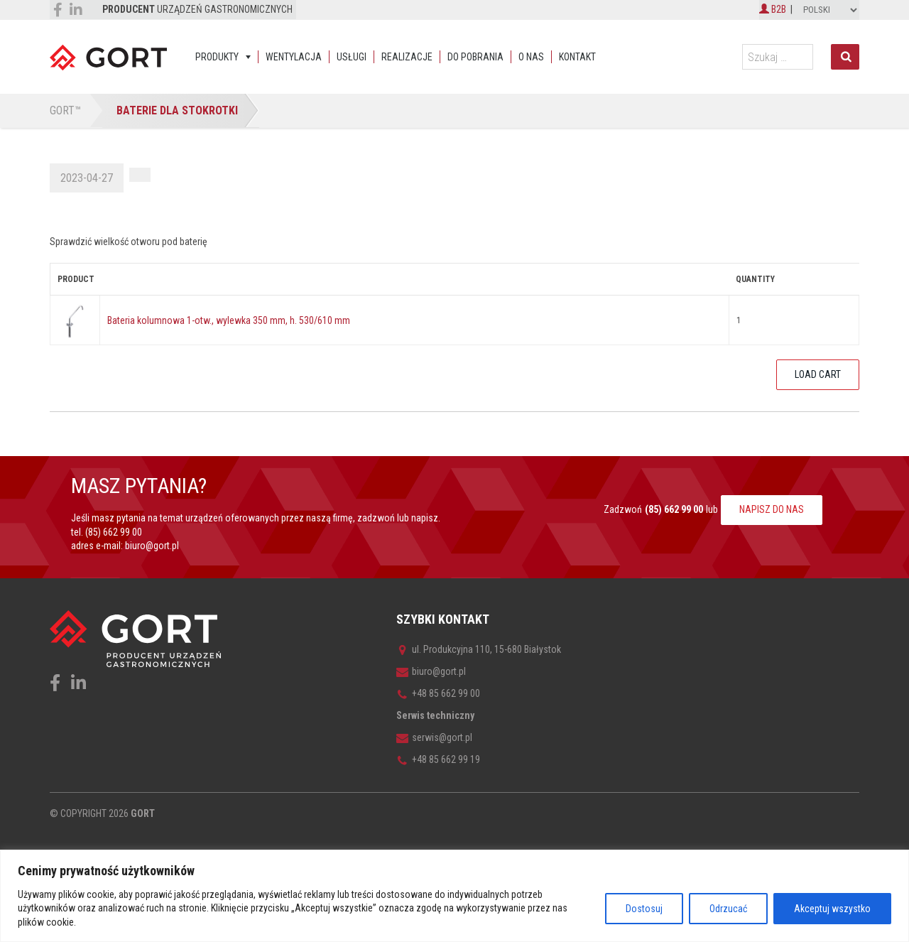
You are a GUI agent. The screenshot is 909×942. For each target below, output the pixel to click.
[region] (454, 896)
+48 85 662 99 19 (438, 759)
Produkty (217, 57)
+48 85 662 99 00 (438, 693)
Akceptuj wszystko (832, 908)
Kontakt (577, 57)
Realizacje (406, 57)
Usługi (351, 57)
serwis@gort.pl (434, 737)
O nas (531, 57)
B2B (772, 9)
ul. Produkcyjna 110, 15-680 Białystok (478, 649)
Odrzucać (728, 908)
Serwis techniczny (435, 715)
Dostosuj (644, 908)
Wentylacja (294, 57)
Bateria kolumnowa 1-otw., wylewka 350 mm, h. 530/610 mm (228, 320)
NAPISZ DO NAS (771, 509)
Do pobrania (475, 57)
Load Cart (818, 374)
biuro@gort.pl (152, 545)
